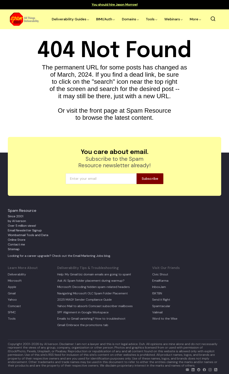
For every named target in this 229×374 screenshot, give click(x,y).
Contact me (16, 244)
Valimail (157, 312)
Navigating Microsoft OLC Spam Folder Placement (92, 293)
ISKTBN (157, 293)
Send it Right (161, 299)
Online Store (16, 240)
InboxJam (159, 287)
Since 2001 (15, 216)
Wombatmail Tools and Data (28, 235)
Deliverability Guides (69, 19)
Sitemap (14, 249)
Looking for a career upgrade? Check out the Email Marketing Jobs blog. (59, 256)
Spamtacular (161, 306)
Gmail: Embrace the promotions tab (82, 325)
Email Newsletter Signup (25, 230)
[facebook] (203, 369)
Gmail (12, 293)
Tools (150, 19)
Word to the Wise (164, 318)
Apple (12, 287)
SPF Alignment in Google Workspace (83, 312)
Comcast (14, 306)
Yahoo (12, 299)
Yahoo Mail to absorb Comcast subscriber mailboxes (95, 306)
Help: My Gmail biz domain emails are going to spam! (94, 274)
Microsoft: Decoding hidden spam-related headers (93, 287)
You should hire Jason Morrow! (115, 5)
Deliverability (17, 274)
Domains (129, 19)
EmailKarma (160, 280)
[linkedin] (192, 369)
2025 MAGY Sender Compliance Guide (84, 299)
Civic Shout (160, 274)
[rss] (214, 369)
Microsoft (15, 280)
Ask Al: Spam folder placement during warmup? (90, 280)
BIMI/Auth (104, 19)
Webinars (172, 19)
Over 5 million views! (22, 226)
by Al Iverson (17, 221)
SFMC (12, 312)
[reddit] (197, 369)
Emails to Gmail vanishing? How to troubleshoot (91, 318)
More (194, 19)
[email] (186, 369)
